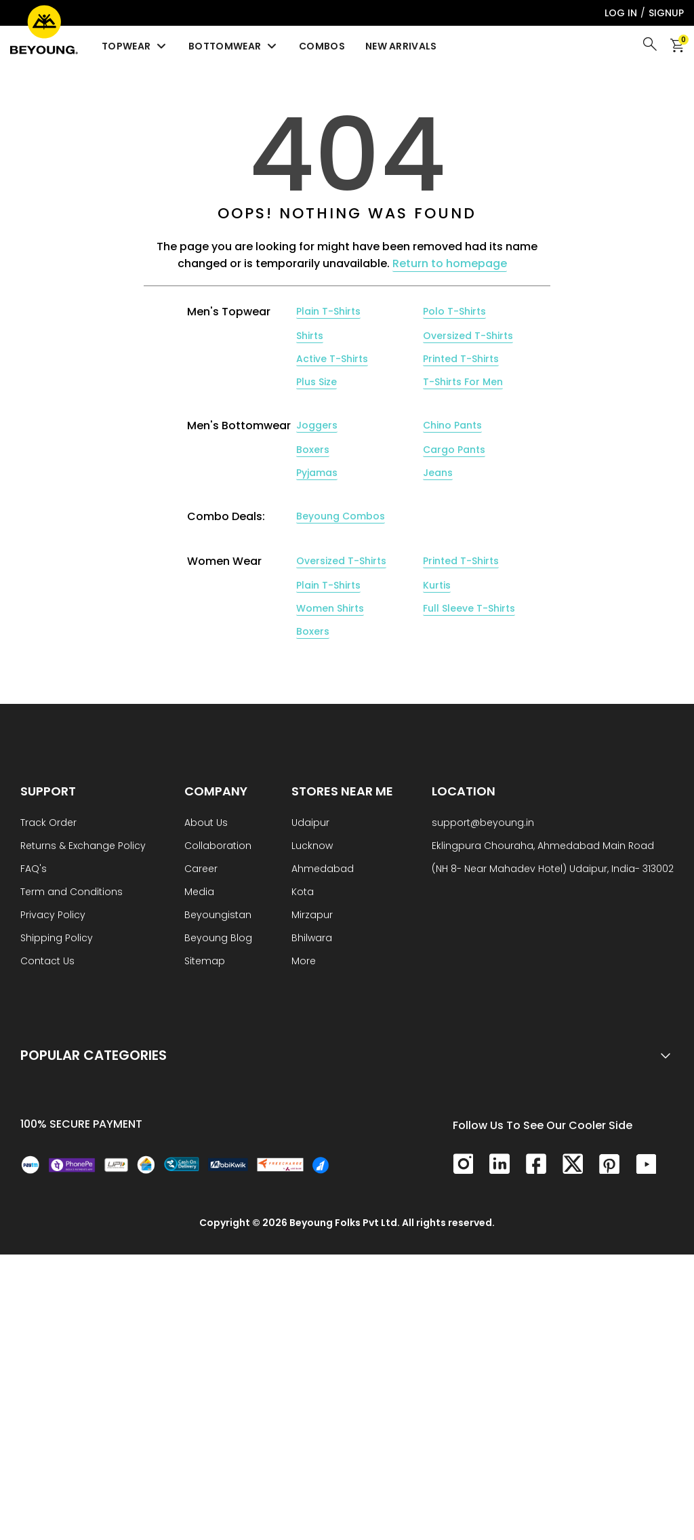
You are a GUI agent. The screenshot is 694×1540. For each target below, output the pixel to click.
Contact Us (47, 962)
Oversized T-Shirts (468, 335)
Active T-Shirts (332, 359)
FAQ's (33, 869)
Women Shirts (330, 608)
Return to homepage (449, 263)
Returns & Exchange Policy (83, 846)
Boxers (312, 449)
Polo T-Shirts (454, 311)
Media (199, 893)
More (303, 962)
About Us (206, 823)
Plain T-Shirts (328, 311)
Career (201, 869)
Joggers (317, 425)
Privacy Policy (52, 916)
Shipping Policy (56, 939)
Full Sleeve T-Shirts (469, 608)
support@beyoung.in (483, 823)
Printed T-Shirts (461, 359)
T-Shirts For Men (463, 382)
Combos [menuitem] (322, 46)
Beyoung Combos (340, 516)
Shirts (309, 335)
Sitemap (204, 962)
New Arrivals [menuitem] (401, 46)
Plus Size (316, 382)
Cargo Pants (454, 449)
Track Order (48, 823)
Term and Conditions (71, 893)
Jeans (438, 472)
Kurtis (437, 585)
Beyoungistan (217, 916)
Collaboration (217, 846)
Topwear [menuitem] (135, 46)
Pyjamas (317, 472)
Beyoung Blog (218, 939)
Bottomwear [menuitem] (233, 46)
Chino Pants (452, 425)
